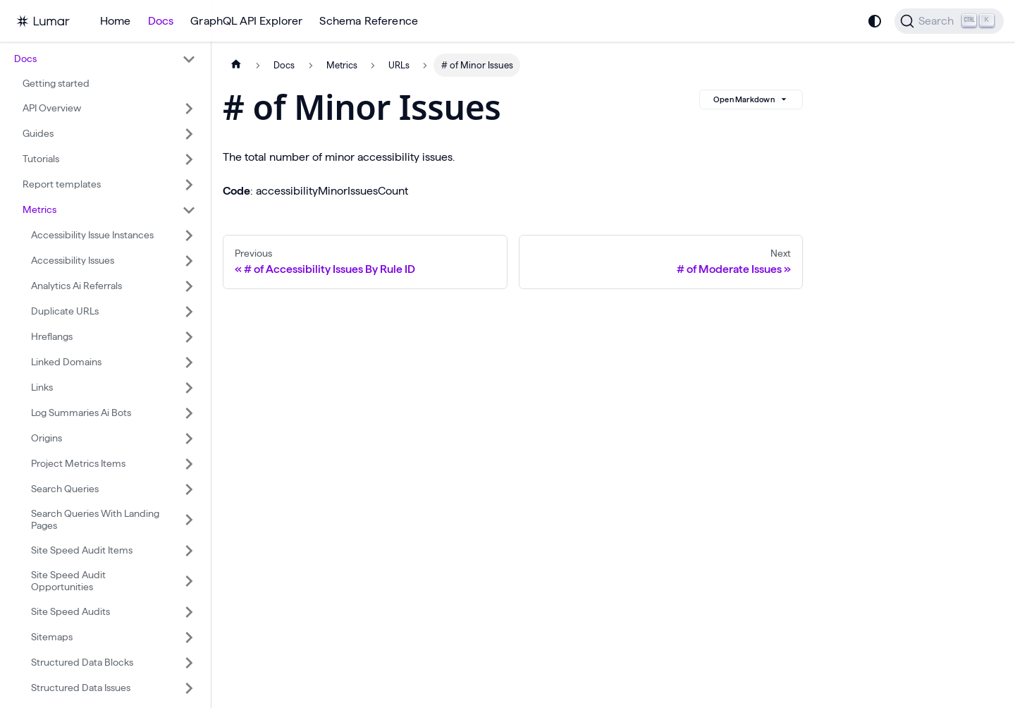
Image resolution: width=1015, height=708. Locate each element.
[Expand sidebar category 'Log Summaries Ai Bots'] (188, 413)
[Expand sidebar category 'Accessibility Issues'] (188, 261)
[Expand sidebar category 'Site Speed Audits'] (188, 612)
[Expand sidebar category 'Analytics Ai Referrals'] (188, 286)
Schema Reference (368, 21)
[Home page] (236, 65)
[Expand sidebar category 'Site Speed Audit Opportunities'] (188, 581)
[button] (105, 59)
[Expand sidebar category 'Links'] (188, 388)
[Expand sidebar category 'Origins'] (188, 438)
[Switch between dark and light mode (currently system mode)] (874, 21)
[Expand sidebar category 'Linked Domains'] (188, 362)
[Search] (949, 21)
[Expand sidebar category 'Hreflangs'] (188, 337)
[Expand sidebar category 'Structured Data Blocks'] (188, 663)
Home (115, 21)
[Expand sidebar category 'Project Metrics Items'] (188, 464)
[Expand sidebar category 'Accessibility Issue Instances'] (188, 235)
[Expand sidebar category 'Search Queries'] (188, 489)
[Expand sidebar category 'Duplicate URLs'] (188, 311)
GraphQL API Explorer (246, 21)
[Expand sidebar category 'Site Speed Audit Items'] (188, 550)
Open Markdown (751, 99)
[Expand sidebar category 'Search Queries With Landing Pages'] (188, 520)
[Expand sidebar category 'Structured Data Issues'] (188, 688)
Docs (161, 21)
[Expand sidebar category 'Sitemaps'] (188, 637)
